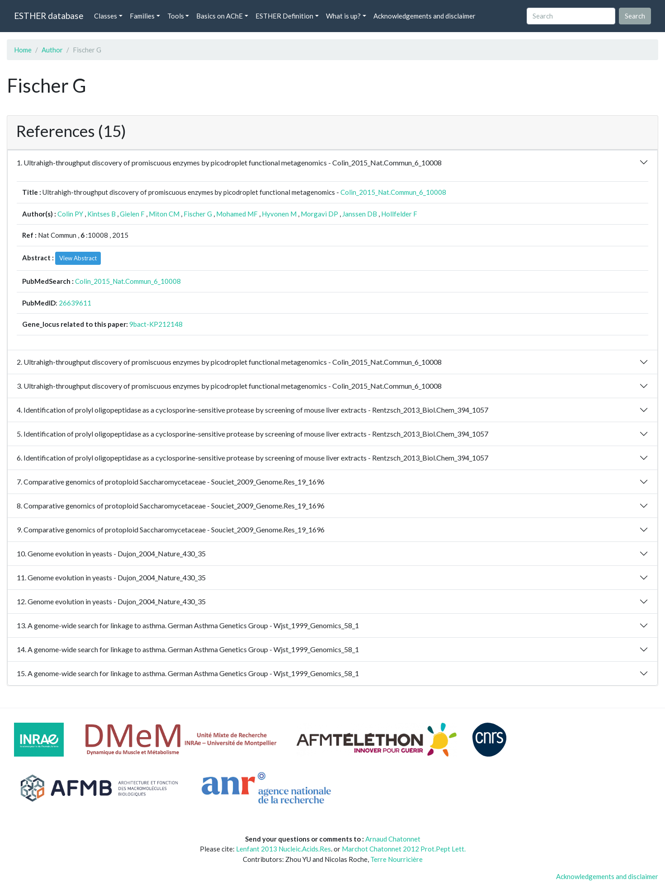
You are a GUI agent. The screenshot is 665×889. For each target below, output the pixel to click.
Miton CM (164, 214)
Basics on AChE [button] (219, 16)
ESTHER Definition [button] (284, 16)
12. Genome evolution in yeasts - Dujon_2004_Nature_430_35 (111, 601)
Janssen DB (359, 214)
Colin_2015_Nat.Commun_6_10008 (393, 192)
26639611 (75, 303)
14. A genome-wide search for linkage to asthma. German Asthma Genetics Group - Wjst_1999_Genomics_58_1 (188, 649)
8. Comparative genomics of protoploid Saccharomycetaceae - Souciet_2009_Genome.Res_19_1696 (171, 505)
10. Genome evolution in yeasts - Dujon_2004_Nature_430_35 (111, 553)
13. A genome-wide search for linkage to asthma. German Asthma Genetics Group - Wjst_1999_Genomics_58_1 (188, 625)
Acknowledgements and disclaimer (424, 16)
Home (23, 50)
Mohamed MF (237, 214)
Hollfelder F (399, 214)
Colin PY (70, 214)
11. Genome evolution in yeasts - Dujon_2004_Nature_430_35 (111, 577)
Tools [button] (175, 16)
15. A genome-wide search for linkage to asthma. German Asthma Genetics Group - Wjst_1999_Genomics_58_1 (188, 673)
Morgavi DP (319, 214)
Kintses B (101, 214)
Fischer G (198, 214)
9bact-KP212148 (156, 324)
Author (52, 50)
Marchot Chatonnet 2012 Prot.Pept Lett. (404, 849)
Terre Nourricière (396, 859)
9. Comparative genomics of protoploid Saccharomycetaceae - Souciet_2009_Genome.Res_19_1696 (171, 529)
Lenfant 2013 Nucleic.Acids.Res (283, 849)
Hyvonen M (279, 214)
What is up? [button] (343, 16)
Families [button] (142, 16)
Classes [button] (105, 16)
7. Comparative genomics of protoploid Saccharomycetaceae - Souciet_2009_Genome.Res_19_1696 (171, 481)
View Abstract (78, 258)
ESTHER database (48, 15)
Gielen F (132, 214)
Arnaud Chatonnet (392, 839)
